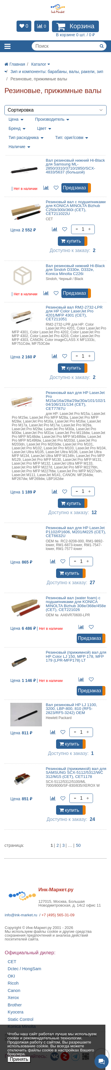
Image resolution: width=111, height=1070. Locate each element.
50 (78, 845)
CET (12, 962)
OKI (11, 976)
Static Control (20, 1019)
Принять (19, 1059)
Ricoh (13, 983)
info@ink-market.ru (21, 915)
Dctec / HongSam (24, 969)
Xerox (13, 998)
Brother (15, 1005)
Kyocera (15, 1012)
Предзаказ (74, 187)
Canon (14, 990)
